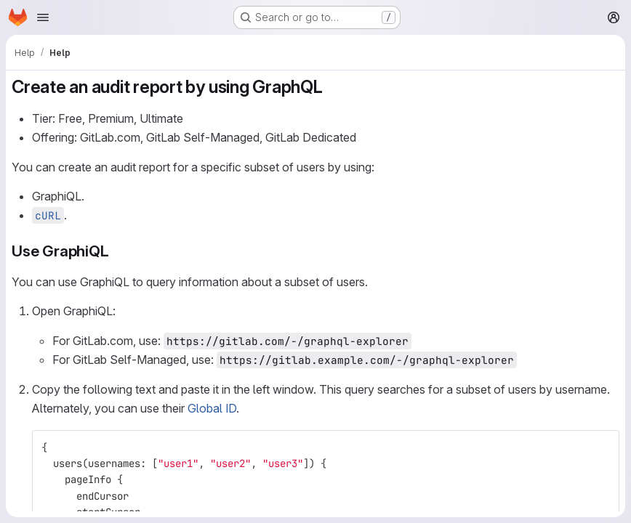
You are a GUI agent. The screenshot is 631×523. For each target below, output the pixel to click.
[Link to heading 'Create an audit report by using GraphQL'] (332, 86)
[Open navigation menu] (43, 17)
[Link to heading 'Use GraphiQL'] (116, 251)
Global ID (212, 408)
